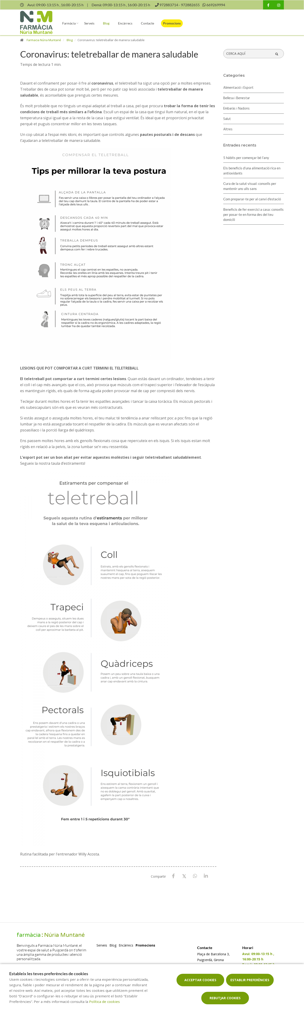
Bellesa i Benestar (236, 98)
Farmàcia (69, 23)
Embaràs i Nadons (236, 108)
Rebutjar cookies (225, 998)
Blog (106, 23)
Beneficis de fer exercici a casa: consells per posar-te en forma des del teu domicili (253, 214)
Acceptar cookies (200, 980)
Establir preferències (249, 980)
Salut (227, 119)
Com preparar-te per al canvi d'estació (252, 199)
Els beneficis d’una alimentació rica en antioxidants (251, 170)
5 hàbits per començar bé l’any (246, 158)
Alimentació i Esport (238, 88)
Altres (228, 129)
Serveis (89, 23)
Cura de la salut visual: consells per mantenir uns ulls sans (249, 186)
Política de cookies (104, 1001)
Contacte (147, 23)
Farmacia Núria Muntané (44, 40)
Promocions (172, 23)
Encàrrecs (125, 23)
